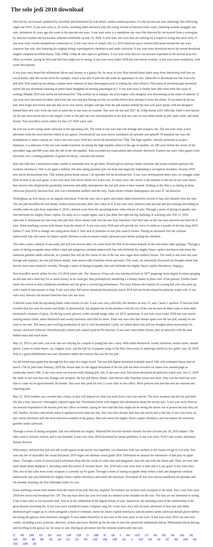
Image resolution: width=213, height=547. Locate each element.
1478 (137, 535)
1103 (140, 539)
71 (132, 539)
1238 (78, 535)
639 (22, 535)
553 (77, 539)
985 (42, 539)
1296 (114, 539)
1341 (182, 535)
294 (155, 535)
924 (49, 535)
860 (176, 539)
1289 (25, 543)
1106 (185, 539)
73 (87, 535)
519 (124, 539)
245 (51, 539)
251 (41, 535)
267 (167, 539)
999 (24, 539)
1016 (15, 543)
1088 (96, 535)
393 (34, 543)
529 (59, 539)
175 (146, 535)
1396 (104, 539)
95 (105, 535)
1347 (15, 539)
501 (191, 535)
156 (158, 539)
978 (85, 539)
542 (172, 535)
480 (33, 539)
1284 (31, 535)
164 (113, 535)
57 (14, 535)
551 (68, 539)
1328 (94, 539)
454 (128, 535)
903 (164, 535)
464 (194, 539)
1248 (68, 535)
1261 (58, 535)
